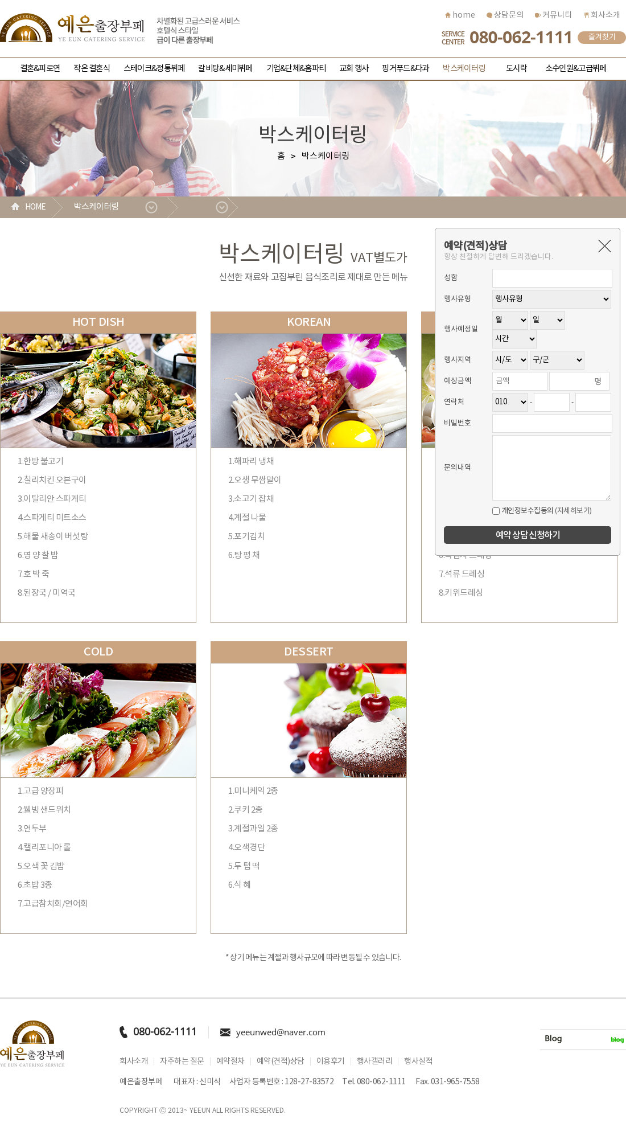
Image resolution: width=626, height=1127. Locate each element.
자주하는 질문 (182, 1061)
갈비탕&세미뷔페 (225, 68)
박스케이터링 (464, 68)
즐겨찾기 (602, 37)
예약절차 (230, 1061)
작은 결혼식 (91, 68)
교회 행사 (353, 68)
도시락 (516, 68)
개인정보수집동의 (523, 511)
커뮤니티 (553, 15)
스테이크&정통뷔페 (153, 68)
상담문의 (505, 15)
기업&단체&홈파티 (296, 68)
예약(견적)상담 (280, 1061)
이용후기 (330, 1061)
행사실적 (418, 1061)
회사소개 (601, 15)
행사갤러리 (375, 1061)
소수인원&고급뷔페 (575, 68)
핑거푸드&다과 (405, 68)
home (460, 15)
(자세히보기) (573, 511)
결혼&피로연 (40, 68)
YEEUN (200, 1110)
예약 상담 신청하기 (527, 535)
